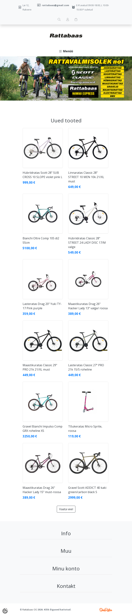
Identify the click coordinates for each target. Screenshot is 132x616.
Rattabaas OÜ (29, 609)
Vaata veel (66, 509)
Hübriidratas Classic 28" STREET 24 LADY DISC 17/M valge (87, 242)
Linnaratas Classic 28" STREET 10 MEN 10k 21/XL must (86, 177)
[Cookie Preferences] (5, 611)
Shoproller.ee (105, 610)
